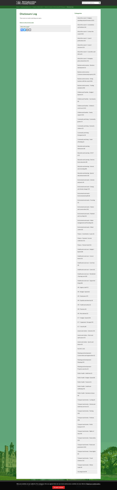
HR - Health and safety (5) (84, 304)
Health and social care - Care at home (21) (85, 257)
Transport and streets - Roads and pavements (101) (86, 446)
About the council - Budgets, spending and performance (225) (86, 19)
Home (18, 7)
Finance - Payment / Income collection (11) (85, 239)
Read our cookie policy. (93, 484)
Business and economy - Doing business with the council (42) (85, 80)
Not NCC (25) (81, 348)
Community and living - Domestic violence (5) (86, 127)
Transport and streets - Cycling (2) (86, 400)
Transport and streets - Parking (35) (85, 412)
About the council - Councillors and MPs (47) (86, 53)
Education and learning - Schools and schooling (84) (86, 167)
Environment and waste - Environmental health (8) (84, 194)
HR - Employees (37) (83, 296)
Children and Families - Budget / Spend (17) (86, 93)
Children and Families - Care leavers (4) (87, 100)
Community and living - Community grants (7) (86, 120)
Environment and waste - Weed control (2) (85, 228)
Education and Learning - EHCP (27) (85, 154)
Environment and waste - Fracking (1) (86, 201)
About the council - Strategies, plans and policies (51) (85, 60)
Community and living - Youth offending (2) (85, 140)
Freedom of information (38, 7)
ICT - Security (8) (82, 326)
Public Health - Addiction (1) (85, 373)
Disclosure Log (70, 7)
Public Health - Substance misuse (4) (86, 394)
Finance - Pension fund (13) (84, 245)
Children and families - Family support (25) (85, 114)
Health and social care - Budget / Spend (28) (86, 250)
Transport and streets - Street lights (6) (87, 452)
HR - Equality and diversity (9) (85, 300)
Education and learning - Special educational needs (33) (86, 174)
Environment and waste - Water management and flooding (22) (85, 221)
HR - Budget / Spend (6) (84, 291)
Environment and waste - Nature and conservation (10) (86, 208)
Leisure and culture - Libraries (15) (86, 331)
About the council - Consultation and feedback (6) (86, 26)
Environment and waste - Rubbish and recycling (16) (86, 215)
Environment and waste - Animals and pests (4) (86, 181)
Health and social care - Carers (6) (86, 269)
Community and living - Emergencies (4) (83, 134)
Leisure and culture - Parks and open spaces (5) (85, 336)
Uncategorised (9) (82, 471)
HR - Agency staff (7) (83, 287)
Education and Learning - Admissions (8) (84, 147)
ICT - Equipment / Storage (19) (85, 322)
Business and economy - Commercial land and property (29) (86, 73)
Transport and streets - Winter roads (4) (85, 466)
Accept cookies (58, 487)
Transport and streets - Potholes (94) (86, 419)
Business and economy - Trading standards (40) (86, 87)
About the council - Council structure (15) (84, 46)
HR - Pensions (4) (82, 309)
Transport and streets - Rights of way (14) (86, 432)
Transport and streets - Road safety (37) (87, 439)
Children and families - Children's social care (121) (86, 107)
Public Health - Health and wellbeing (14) (84, 387)
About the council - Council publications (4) (84, 39)
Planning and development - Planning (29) (85, 361)
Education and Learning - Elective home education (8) (86, 161)
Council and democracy (26, 7)
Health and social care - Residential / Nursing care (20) (86, 275)
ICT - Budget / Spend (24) (84, 317)
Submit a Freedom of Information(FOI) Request (55, 7)
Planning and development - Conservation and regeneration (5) (86, 354)
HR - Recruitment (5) (83, 313)
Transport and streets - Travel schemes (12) (85, 459)
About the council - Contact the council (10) (85, 33)
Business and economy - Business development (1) (86, 66)
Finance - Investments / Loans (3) (86, 234)
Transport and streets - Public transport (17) (85, 425)
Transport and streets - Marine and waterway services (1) (86, 405)
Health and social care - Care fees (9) (86, 264)
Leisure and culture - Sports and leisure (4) (85, 343)
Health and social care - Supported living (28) (86, 282)
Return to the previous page (27, 22)
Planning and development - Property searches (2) (85, 368)
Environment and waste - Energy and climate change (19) (86, 188)
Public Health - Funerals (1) (84, 382)
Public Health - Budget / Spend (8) (86, 377)
